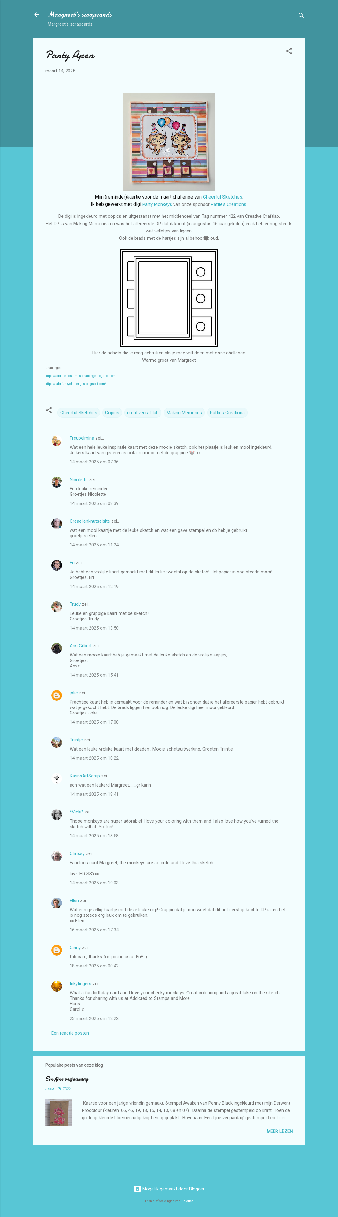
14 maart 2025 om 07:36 (94, 462)
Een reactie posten (70, 1033)
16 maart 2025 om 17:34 (94, 930)
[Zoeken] (301, 16)
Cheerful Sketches (222, 197)
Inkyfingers (80, 983)
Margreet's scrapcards (80, 14)
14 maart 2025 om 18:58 (94, 836)
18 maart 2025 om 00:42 (94, 966)
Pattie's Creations (228, 204)
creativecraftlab (143, 412)
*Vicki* (76, 812)
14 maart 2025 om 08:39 (94, 503)
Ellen (74, 900)
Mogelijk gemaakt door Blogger (169, 1189)
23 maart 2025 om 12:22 (94, 1018)
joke (74, 693)
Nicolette (79, 479)
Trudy (75, 604)
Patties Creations (227, 412)
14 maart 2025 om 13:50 (94, 628)
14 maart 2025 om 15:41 (94, 675)
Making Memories (184, 412)
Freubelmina (82, 438)
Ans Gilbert (81, 646)
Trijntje (76, 740)
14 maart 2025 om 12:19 (94, 586)
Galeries (187, 1201)
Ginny (75, 947)
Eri (73, 562)
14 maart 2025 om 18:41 (94, 794)
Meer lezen (280, 1131)
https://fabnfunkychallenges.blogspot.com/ (75, 384)
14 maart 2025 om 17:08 (94, 722)
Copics (112, 412)
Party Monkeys (157, 204)
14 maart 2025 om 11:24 (94, 545)
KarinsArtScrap (85, 776)
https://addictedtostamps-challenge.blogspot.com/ (81, 376)
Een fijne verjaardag (66, 1079)
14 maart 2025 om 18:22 (94, 758)
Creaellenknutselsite (90, 521)
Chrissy (77, 853)
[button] (289, 52)
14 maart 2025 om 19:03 (94, 883)
